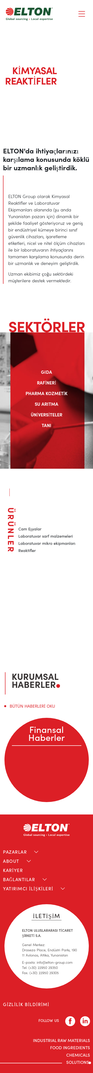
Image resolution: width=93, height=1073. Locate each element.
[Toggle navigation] (81, 14)
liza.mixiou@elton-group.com (44, 631)
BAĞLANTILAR (19, 879)
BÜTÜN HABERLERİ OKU (32, 706)
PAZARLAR (15, 852)
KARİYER (13, 870)
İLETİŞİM (46, 915)
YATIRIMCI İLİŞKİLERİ (28, 888)
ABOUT (11, 861)
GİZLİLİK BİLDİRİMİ (26, 1004)
